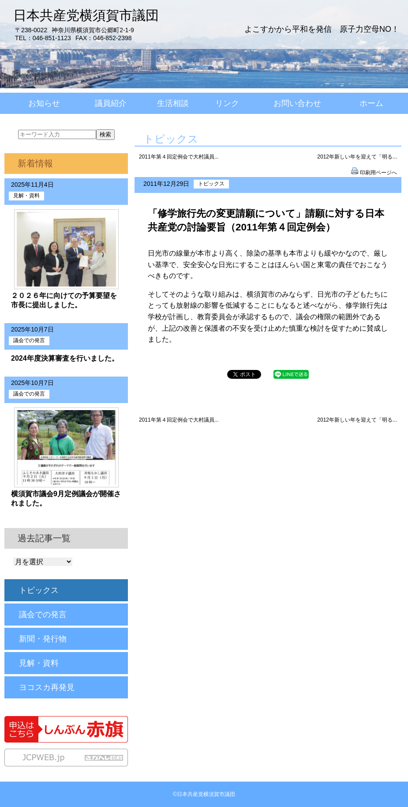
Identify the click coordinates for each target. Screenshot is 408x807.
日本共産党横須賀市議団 (86, 15)
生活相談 (173, 103)
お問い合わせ (297, 103)
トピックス (211, 184)
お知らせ (44, 103)
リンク (227, 103)
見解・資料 (26, 195)
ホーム (371, 103)
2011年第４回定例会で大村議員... (179, 157)
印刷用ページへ (378, 173)
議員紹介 (111, 103)
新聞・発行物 (43, 638)
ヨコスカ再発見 (47, 687)
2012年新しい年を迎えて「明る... (357, 157)
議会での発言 (29, 340)
